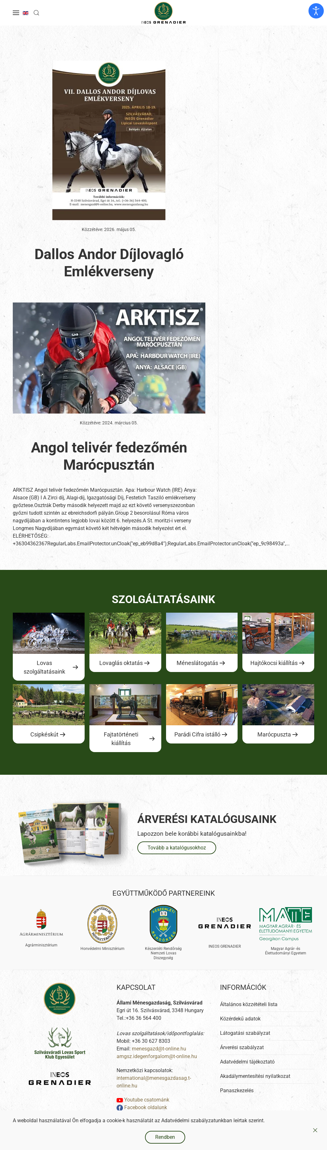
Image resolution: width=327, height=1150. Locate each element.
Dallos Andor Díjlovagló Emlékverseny (109, 263)
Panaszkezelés (237, 1090)
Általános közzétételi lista (249, 1004)
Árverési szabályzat (242, 1047)
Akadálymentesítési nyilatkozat (255, 1076)
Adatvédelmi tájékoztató (247, 1062)
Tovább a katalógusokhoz (177, 848)
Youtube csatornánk (143, 1100)
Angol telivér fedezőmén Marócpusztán (109, 456)
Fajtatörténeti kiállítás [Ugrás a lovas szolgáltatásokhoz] (121, 738)
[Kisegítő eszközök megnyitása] (316, 11)
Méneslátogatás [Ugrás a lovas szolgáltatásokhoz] (197, 663)
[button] (16, 13)
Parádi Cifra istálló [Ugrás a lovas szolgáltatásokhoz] (197, 734)
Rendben (165, 1137)
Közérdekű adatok (240, 1019)
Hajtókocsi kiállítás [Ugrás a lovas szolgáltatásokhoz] (274, 663)
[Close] (315, 1130)
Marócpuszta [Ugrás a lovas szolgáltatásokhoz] (274, 734)
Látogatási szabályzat (245, 1033)
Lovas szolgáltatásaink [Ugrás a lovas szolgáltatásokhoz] (44, 667)
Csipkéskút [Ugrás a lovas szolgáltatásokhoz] (44, 734)
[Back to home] (163, 13)
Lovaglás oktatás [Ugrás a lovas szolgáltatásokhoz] (121, 663)
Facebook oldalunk (142, 1107)
